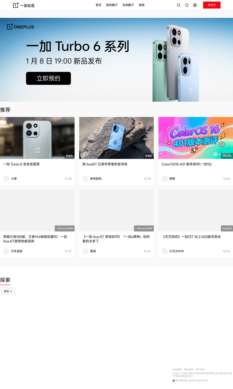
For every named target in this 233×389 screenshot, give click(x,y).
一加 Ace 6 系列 (64, 228)
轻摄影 (69, 155)
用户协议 (200, 369)
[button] (195, 5)
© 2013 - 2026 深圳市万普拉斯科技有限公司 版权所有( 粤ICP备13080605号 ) (202, 375)
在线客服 (177, 369)
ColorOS (227, 155)
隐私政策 (188, 369)
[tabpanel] (77, 310)
